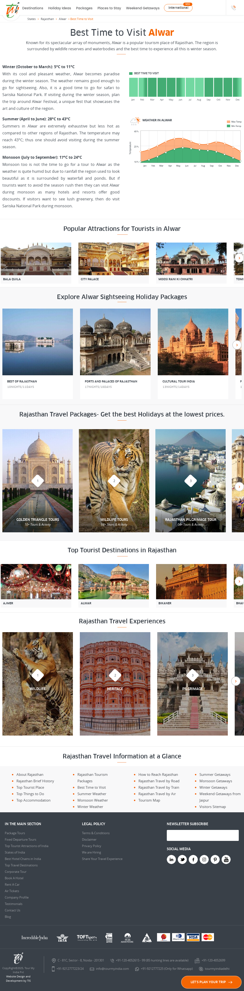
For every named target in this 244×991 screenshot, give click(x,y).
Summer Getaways (214, 774)
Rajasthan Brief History (35, 780)
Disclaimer (89, 839)
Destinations (32, 8)
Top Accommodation (33, 800)
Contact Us (12, 910)
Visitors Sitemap (212, 806)
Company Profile (17, 897)
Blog (8, 917)
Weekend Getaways (143, 8)
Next (239, 258)
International (178, 8)
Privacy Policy (91, 846)
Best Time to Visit (91, 787)
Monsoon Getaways (215, 780)
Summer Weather (91, 793)
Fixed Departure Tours (20, 839)
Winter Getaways (213, 787)
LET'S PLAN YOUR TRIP (211, 982)
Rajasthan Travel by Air (157, 793)
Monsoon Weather (92, 800)
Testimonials (13, 904)
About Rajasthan (29, 774)
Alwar (62, 19)
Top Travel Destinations (21, 865)
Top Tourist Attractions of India (26, 846)
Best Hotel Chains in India (23, 859)
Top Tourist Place (30, 787)
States (31, 19)
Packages (84, 8)
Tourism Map (149, 800)
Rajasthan (47, 19)
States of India (15, 852)
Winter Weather (90, 806)
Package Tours (15, 833)
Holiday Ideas (59, 8)
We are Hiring (91, 852)
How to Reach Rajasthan (158, 774)
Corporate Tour (15, 871)
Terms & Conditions (96, 833)
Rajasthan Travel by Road (158, 780)
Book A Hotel (14, 878)
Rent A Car (12, 884)
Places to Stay (109, 8)
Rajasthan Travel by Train (158, 787)
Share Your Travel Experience (102, 859)
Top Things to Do (30, 793)
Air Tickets (12, 891)
